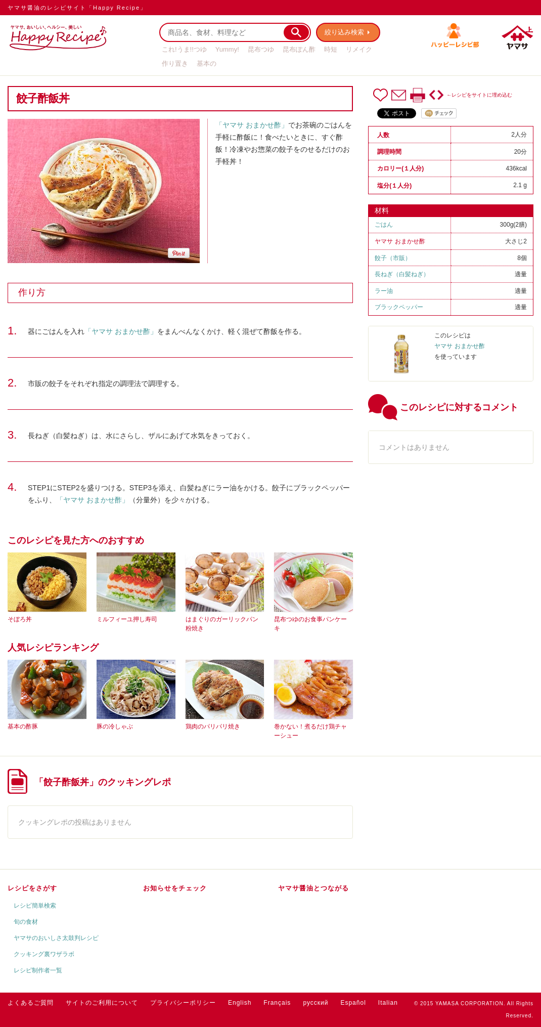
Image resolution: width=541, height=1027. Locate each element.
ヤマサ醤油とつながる (313, 888)
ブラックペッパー (399, 307)
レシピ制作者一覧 (38, 970)
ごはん (384, 224)
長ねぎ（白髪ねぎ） (402, 274)
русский (315, 1002)
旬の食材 (26, 921)
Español (353, 1002)
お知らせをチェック (175, 888)
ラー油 (384, 290)
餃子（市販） (393, 258)
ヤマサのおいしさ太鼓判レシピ (56, 938)
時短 (330, 49)
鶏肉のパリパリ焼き (213, 726)
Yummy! (227, 49)
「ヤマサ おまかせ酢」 (251, 125)
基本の (206, 63)
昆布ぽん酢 (299, 49)
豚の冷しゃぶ (115, 726)
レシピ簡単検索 (35, 905)
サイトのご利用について (102, 1002)
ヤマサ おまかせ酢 (400, 241)
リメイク (359, 49)
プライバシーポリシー (183, 1002)
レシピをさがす (32, 888)
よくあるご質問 (31, 1002)
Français (277, 1002)
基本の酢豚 (23, 726)
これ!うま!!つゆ (184, 49)
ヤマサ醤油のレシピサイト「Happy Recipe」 (77, 8)
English (239, 1002)
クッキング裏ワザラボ (44, 954)
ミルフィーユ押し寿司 (127, 619)
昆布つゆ (261, 49)
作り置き (175, 63)
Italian (388, 1002)
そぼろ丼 (20, 619)
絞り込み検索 (344, 32)
